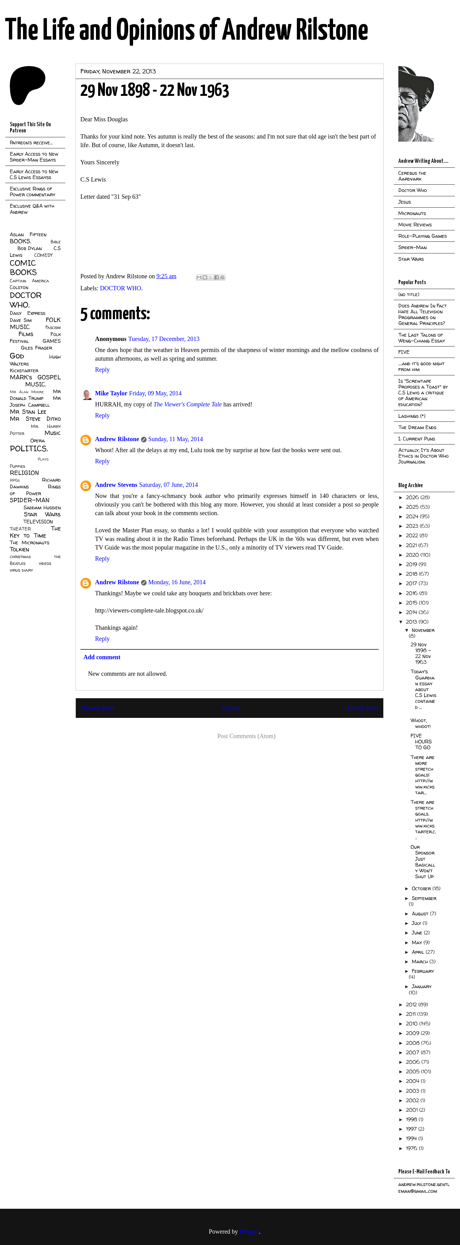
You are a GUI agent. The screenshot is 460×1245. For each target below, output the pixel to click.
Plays (43, 459)
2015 (412, 602)
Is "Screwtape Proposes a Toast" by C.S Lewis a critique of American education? (423, 393)
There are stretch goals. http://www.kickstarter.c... (423, 820)
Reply (102, 369)
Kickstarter (24, 370)
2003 (413, 1090)
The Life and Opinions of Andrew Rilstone (186, 31)
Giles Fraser (36, 347)
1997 (412, 1129)
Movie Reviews (415, 224)
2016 (412, 593)
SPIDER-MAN (29, 500)
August (421, 913)
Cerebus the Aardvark (412, 176)
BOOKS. (20, 241)
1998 (412, 1119)
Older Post (363, 708)
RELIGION (24, 473)
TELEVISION (38, 521)
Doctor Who (412, 190)
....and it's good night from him (421, 366)
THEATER (20, 529)
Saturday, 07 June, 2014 (168, 484)
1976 (412, 1148)
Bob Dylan (29, 248)
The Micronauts (29, 542)
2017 (412, 583)
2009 (413, 1033)
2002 (413, 1100)
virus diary (21, 570)
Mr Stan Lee (28, 412)
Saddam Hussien (42, 507)
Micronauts (412, 213)
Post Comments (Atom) (246, 736)
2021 (412, 545)
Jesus (404, 201)
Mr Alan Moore (27, 391)
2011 (411, 1014)
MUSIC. (35, 384)
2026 (413, 497)
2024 (413, 516)
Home (231, 708)
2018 (412, 573)
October (422, 888)
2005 (413, 1071)
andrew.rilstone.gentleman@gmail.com (424, 1187)
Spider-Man (412, 247)
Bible (56, 242)
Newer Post (97, 708)
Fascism (53, 327)
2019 (412, 564)
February (423, 971)
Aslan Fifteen (28, 234)
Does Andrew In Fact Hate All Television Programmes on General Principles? (422, 314)
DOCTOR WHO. (121, 288)
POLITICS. (29, 448)
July (417, 923)
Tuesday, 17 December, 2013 (163, 338)
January (421, 986)
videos (45, 563)
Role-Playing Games (422, 236)
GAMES (52, 341)
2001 (412, 1109)
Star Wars (42, 514)
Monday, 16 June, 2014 (177, 582)
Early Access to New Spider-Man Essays (34, 157)
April (419, 952)
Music (52, 433)
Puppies (17, 466)
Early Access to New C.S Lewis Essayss (34, 174)
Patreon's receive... (31, 142)
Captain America (29, 281)
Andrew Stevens (116, 484)
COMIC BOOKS (23, 267)
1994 (412, 1138)
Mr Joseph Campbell (35, 401)
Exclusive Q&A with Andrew (32, 208)
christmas (20, 557)
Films (25, 334)
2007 (413, 1052)
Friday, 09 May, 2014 (155, 393)
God (17, 355)
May (418, 942)
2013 (412, 621)
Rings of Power (35, 490)
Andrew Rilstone (117, 439)
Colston (19, 287)
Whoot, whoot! (421, 723)
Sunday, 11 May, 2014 (175, 439)
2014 (412, 612)
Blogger (249, 1231)
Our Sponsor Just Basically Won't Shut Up (423, 862)
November (423, 630)
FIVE (404, 352)
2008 (413, 1042)
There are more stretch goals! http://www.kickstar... (423, 775)
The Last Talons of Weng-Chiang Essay (421, 337)
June (418, 932)
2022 (413, 535)
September (424, 898)
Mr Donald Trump (35, 394)
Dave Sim (21, 320)
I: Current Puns (416, 438)
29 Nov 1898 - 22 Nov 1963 (421, 653)
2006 (413, 1062)
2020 (413, 554)
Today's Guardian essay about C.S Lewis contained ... (423, 689)
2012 (412, 1004)
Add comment (102, 657)
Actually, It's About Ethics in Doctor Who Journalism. (423, 456)
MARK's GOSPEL (35, 377)
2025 (413, 506)
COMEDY (43, 255)
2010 (412, 1023)
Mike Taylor (111, 393)
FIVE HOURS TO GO (421, 741)
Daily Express (27, 313)
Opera (37, 440)
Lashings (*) (411, 416)
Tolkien (19, 549)
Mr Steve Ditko (35, 419)
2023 (413, 526)
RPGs (15, 480)
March (420, 961)
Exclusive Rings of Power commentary (32, 191)
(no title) (408, 294)
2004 (413, 1081)
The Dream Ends (417, 427)
